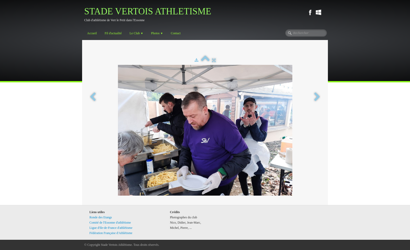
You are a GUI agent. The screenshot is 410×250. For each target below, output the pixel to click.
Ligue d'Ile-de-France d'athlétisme (110, 228)
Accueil (92, 33)
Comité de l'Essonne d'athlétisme (110, 222)
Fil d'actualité (113, 33)
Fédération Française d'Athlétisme (110, 233)
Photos (157, 33)
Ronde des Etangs (100, 217)
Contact (175, 33)
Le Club (136, 33)
